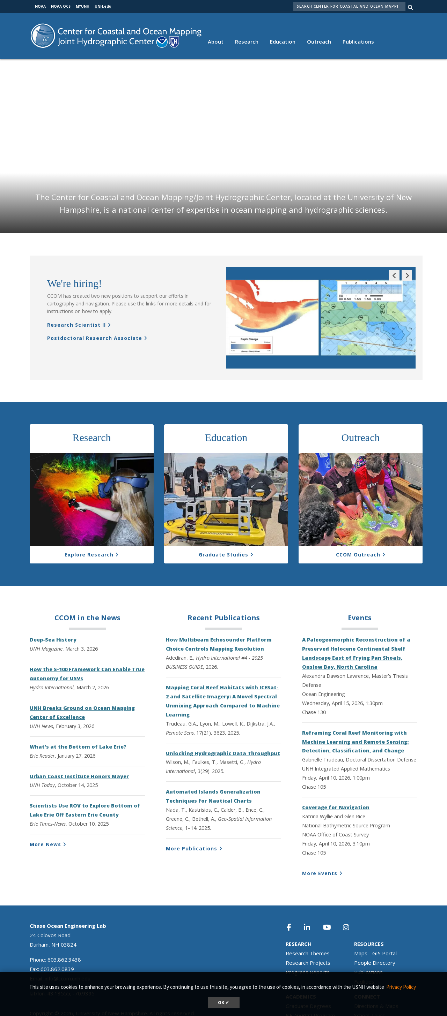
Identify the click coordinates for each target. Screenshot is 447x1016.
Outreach (319, 41)
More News (45, 809)
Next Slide (407, 245)
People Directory (374, 927)
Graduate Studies (223, 519)
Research (246, 41)
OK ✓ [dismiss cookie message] (223, 1003)
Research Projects (308, 927)
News (110, 582)
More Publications (191, 813)
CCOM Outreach (358, 519)
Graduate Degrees (308, 971)
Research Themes (308, 918)
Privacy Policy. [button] (401, 987)
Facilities (364, 946)
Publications (358, 41)
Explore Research (89, 519)
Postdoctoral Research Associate (94, 303)
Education (282, 41)
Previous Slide (394, 245)
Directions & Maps (376, 971)
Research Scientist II (76, 290)
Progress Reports (308, 937)
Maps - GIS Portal (375, 918)
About (216, 41)
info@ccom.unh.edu (67, 943)
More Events (319, 838)
